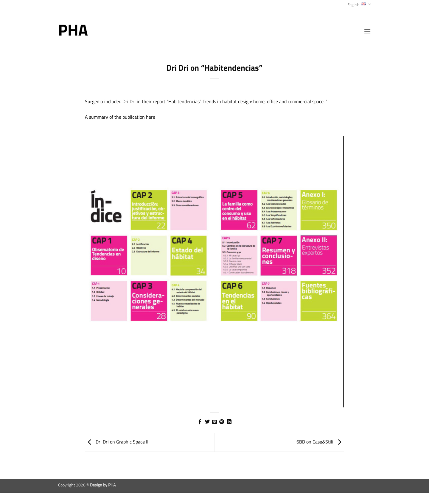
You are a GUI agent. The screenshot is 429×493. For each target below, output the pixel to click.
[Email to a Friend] (214, 422)
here (150, 116)
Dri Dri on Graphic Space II (116, 441)
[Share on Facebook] (200, 422)
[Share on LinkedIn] (229, 422)
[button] (367, 31)
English (359, 4)
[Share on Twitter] (207, 422)
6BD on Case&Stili (320, 441)
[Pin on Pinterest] (221, 422)
